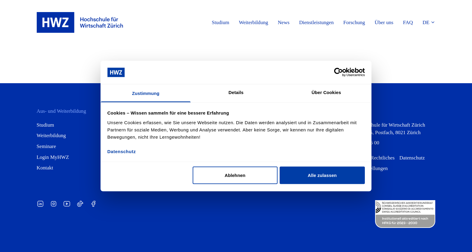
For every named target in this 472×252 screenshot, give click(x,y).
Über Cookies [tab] (326, 92)
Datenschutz (412, 158)
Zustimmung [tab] (146, 93)
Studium (45, 125)
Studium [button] (220, 22)
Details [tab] (236, 92)
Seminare (46, 146)
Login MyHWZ (53, 157)
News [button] (284, 22)
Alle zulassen (322, 175)
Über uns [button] (384, 22)
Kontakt (45, 168)
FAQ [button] (408, 22)
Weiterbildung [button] (253, 22)
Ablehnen (235, 175)
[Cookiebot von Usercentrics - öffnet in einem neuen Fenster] (338, 72)
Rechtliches (383, 158)
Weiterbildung (51, 135)
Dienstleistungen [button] (316, 22)
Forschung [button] (354, 22)
